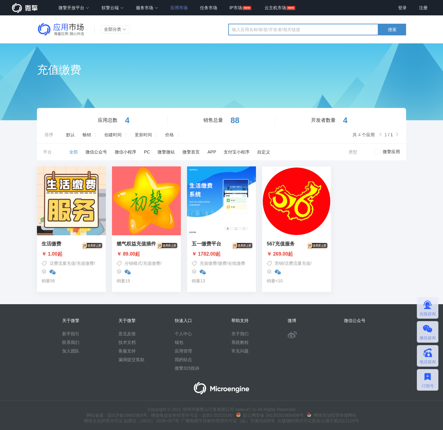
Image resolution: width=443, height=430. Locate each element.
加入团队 (70, 350)
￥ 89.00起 (146, 254)
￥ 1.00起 (71, 254)
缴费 (222, 263)
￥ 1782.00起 (221, 254)
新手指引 (70, 333)
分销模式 (133, 263)
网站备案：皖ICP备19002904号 (116, 415)
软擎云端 (113, 7)
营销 (279, 263)
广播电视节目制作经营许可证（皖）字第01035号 (227, 420)
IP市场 (235, 7)
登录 (402, 7)
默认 (70, 135)
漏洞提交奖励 (131, 359)
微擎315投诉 (187, 368)
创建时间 (113, 135)
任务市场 (208, 7)
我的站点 (183, 359)
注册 (423, 7)
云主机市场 (275, 7)
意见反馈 (127, 333)
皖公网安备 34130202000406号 (270, 415)
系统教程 (240, 342)
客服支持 (127, 350)
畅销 (86, 135)
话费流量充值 (62, 263)
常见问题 (240, 350)
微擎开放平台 (73, 7)
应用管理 (183, 350)
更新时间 (143, 135)
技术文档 (127, 342)
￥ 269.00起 (296, 254)
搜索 (392, 29)
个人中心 (183, 333)
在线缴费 (236, 263)
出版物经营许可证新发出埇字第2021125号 (317, 420)
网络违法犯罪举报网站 (332, 415)
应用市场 (179, 7)
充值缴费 (85, 263)
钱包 (179, 342)
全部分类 (115, 29)
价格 (169, 135)
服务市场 (147, 7)
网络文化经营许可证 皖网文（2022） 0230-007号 (131, 420)
